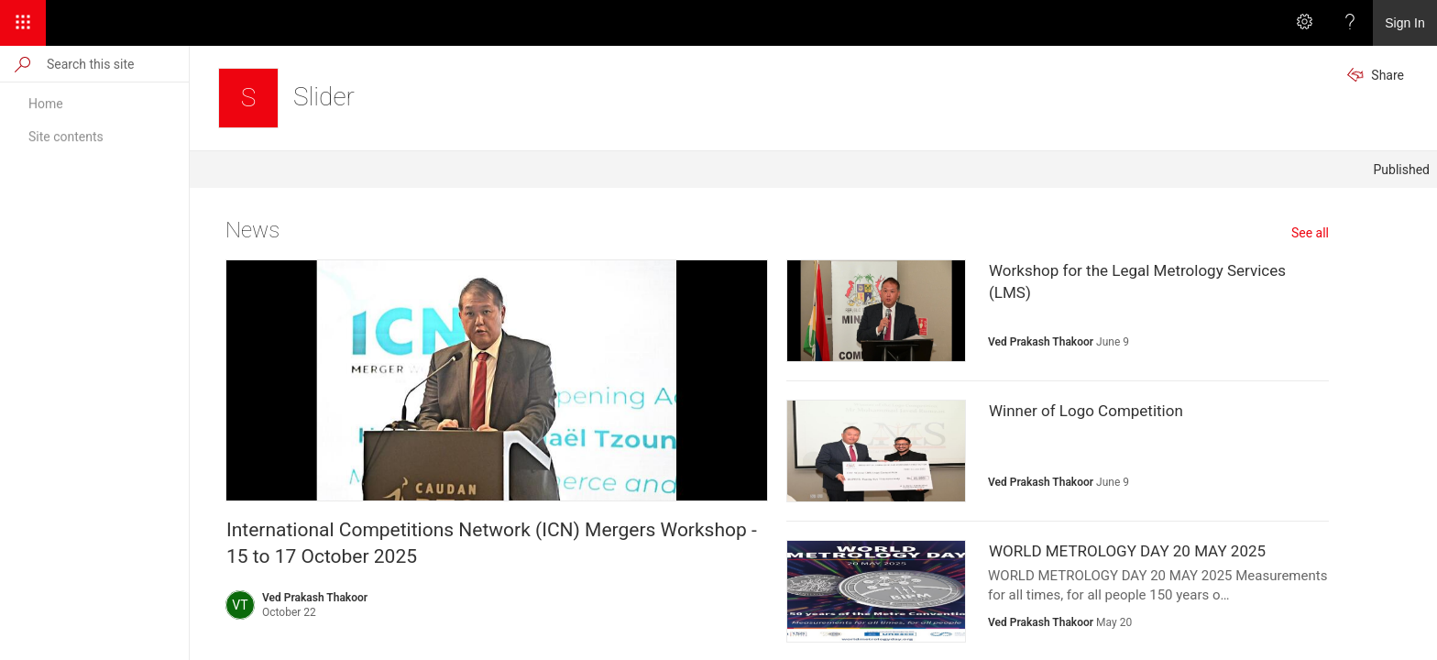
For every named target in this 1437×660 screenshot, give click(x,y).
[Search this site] (117, 64)
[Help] (1350, 23)
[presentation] (496, 380)
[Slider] (248, 98)
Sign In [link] (1405, 23)
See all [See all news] (1310, 233)
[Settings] (1304, 23)
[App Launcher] (23, 23)
